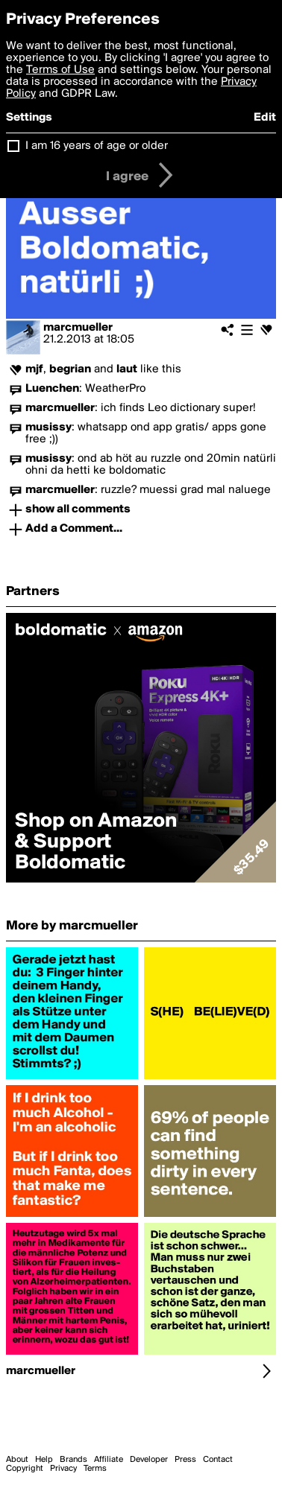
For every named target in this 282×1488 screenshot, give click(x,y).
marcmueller (78, 328)
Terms (95, 1468)
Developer (149, 1459)
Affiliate (108, 1459)
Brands (73, 1459)
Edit (265, 118)
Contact (218, 1459)
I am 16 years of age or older (96, 146)
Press (185, 1459)
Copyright (24, 1468)
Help (44, 1459)
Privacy (63, 1468)
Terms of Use (60, 70)
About (17, 1459)
